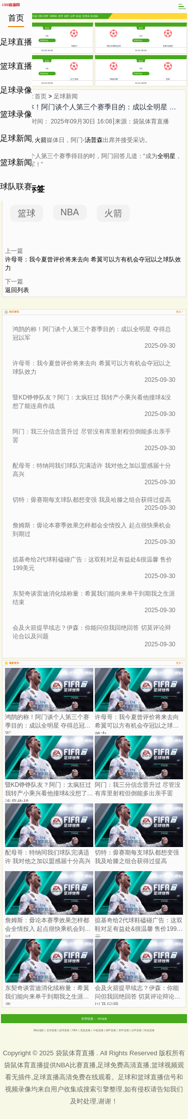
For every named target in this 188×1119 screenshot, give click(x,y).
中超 (34, 16)
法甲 (72, 16)
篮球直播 (16, 66)
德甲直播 (111, 1030)
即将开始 (44, 40)
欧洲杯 (94, 16)
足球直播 (16, 42)
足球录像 (16, 90)
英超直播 (85, 1030)
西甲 (46, 16)
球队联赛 (16, 186)
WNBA (53, 16)
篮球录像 (16, 114)
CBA (40, 16)
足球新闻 (16, 138)
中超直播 (98, 1030)
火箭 (41, 140)
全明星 (166, 156)
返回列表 (17, 290)
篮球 (27, 213)
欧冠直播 (149, 1030)
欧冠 (78, 16)
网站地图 (39, 1030)
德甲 (66, 16)
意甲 (60, 16)
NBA (70, 212)
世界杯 (86, 16)
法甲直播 (136, 1030)
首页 (16, 18)
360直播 (102, 1018)
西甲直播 (124, 1030)
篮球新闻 (16, 162)
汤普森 (94, 140)
